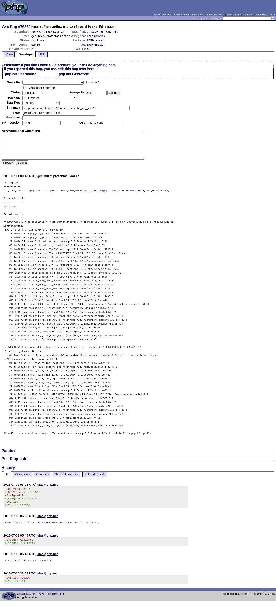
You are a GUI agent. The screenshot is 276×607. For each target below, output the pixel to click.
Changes (42, 474)
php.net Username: (20, 74)
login (272, 14)
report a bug (197, 14)
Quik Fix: (14, 82)
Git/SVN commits (66, 474)
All (7, 474)
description (91, 82)
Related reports (94, 474)
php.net (157, 14)
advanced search (215, 14)
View (9, 54)
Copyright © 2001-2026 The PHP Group (40, 600)
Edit (42, 54)
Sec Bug (9, 27)
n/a (89, 49)
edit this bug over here (76, 69)
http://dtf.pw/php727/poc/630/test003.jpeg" (113, 190)
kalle (90, 36)
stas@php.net (47, 484)
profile (99, 36)
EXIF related (95, 40)
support (167, 14)
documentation (181, 14)
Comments (22, 474)
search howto (234, 14)
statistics (247, 14)
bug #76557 (43, 526)
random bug (261, 14)
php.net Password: (74, 74)
